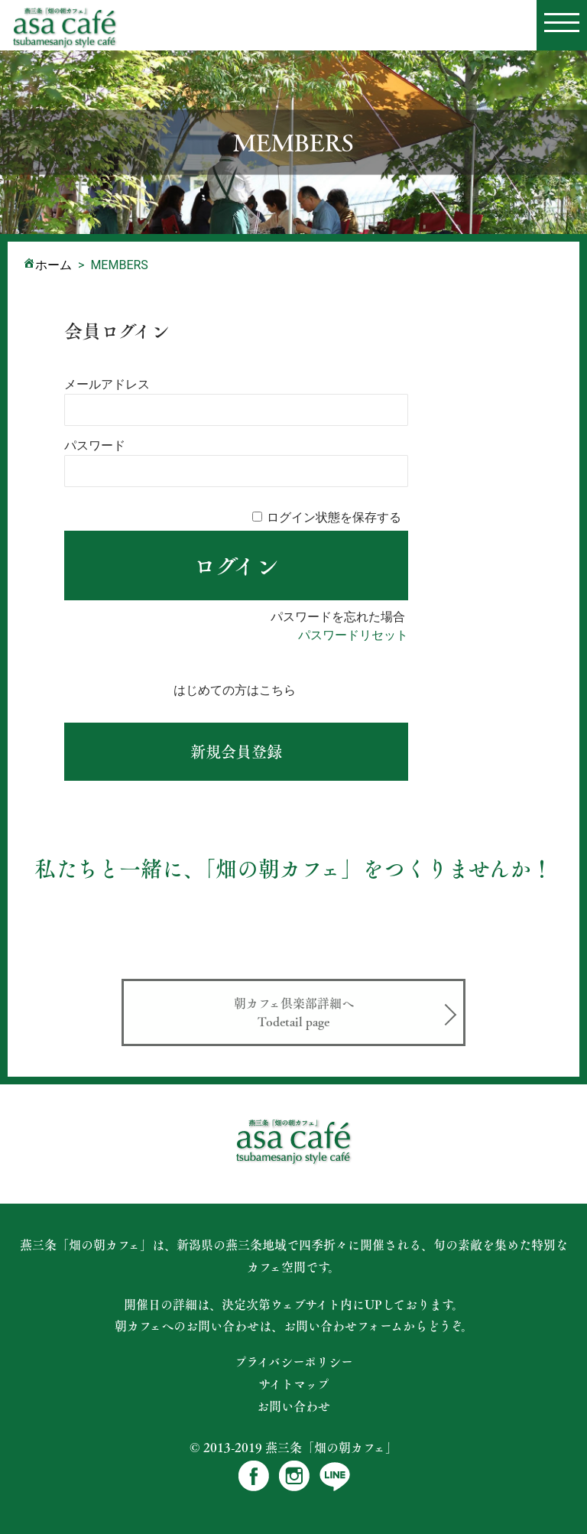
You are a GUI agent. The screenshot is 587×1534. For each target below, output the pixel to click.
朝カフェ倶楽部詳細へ (293, 1012)
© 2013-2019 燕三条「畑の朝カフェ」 (293, 1447)
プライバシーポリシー (294, 1362)
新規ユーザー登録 (236, 752)
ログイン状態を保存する (334, 517)
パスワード (94, 445)
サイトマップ (293, 1384)
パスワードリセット (353, 635)
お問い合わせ (293, 1406)
